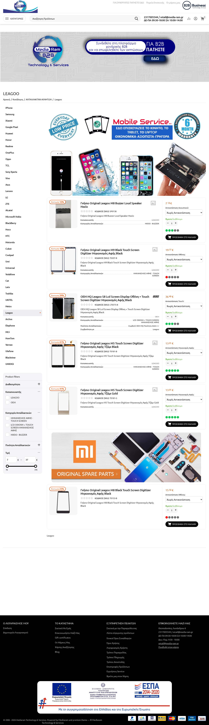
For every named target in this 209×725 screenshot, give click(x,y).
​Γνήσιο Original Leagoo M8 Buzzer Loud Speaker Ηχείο (111, 204)
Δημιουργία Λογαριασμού (15, 632)
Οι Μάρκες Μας (62, 642)
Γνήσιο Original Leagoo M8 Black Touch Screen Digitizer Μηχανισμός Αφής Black (116, 491)
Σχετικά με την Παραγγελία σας (122, 628)
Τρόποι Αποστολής (116, 661)
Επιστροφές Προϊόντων (118, 666)
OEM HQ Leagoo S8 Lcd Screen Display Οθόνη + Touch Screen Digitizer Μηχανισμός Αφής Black (115, 298)
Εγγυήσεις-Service (115, 671)
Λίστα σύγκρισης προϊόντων (120, 632)
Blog (57, 651)
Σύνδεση (7, 628)
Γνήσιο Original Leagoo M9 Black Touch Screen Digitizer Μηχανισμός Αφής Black (110, 251)
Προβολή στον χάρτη (168, 647)
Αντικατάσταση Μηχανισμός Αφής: (179, 348)
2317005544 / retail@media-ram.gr (163, 17)
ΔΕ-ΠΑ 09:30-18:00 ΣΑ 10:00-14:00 (163, 20)
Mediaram (63, 719)
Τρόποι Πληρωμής (115, 657)
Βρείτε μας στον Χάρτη (118, 676)
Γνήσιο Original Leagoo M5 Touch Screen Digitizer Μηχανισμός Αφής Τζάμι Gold (112, 391)
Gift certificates (63, 637)
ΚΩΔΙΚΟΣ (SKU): (102, 211)
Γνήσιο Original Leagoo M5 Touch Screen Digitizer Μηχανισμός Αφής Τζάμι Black (112, 345)
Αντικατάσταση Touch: (174, 301)
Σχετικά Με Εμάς (63, 628)
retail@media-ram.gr (168, 643)
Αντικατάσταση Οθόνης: (175, 254)
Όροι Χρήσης (113, 643)
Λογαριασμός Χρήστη (117, 647)
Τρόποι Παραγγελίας (116, 652)
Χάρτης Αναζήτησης (64, 647)
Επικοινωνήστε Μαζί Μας (67, 632)
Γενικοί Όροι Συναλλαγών (119, 638)
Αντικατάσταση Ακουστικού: (177, 207)
